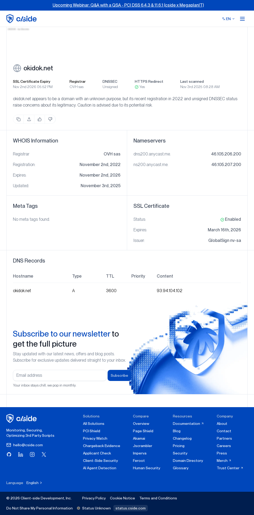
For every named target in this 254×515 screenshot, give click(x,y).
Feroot (139, 460)
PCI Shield (91, 431)
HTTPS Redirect (149, 81)
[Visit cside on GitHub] (9, 454)
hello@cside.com (24, 445)
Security (180, 453)
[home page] (22, 19)
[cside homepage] (22, 418)
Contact (224, 431)
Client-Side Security (100, 460)
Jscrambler (142, 446)
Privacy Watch (95, 438)
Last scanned (192, 81)
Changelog (182, 438)
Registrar (78, 81)
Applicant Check (97, 453)
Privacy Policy (94, 498)
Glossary (180, 468)
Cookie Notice (122, 498)
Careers (224, 446)
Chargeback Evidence (101, 446)
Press (222, 453)
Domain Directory (188, 460)
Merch (224, 460)
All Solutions (93, 423)
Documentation (188, 423)
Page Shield (143, 431)
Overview (141, 423)
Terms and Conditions (158, 498)
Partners (224, 438)
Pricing (178, 446)
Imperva (139, 453)
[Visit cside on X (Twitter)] (44, 454)
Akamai (139, 438)
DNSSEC (110, 81)
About (222, 423)
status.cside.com (131, 508)
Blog (177, 431)
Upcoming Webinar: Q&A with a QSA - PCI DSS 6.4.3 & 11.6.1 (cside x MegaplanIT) (128, 5)
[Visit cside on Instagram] (32, 454)
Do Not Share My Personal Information (39, 508)
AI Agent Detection (99, 468)
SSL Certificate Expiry (31, 81)
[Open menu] (242, 19)
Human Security (146, 468)
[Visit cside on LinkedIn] (20, 454)
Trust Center (230, 468)
